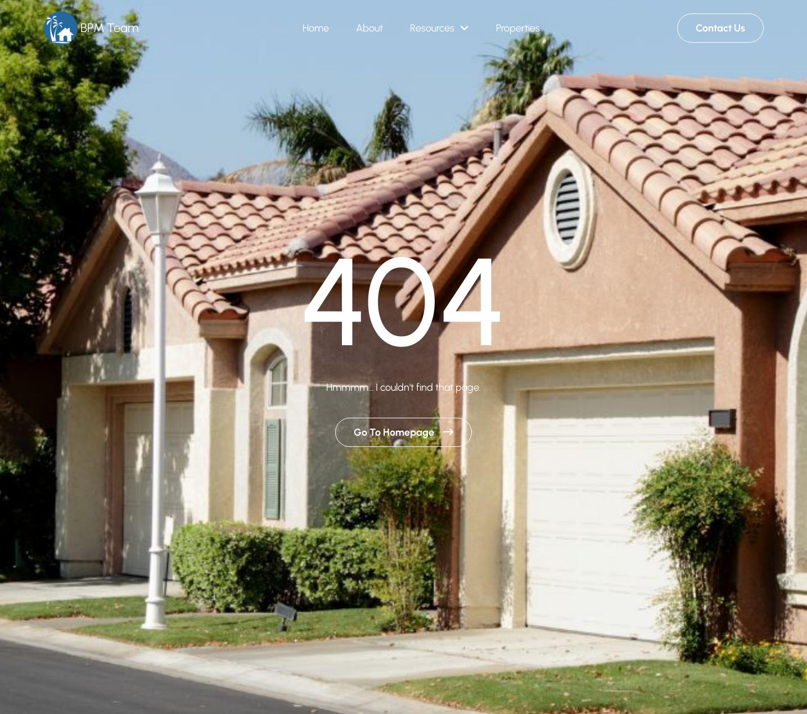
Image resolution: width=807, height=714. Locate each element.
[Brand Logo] (91, 28)
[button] (439, 28)
